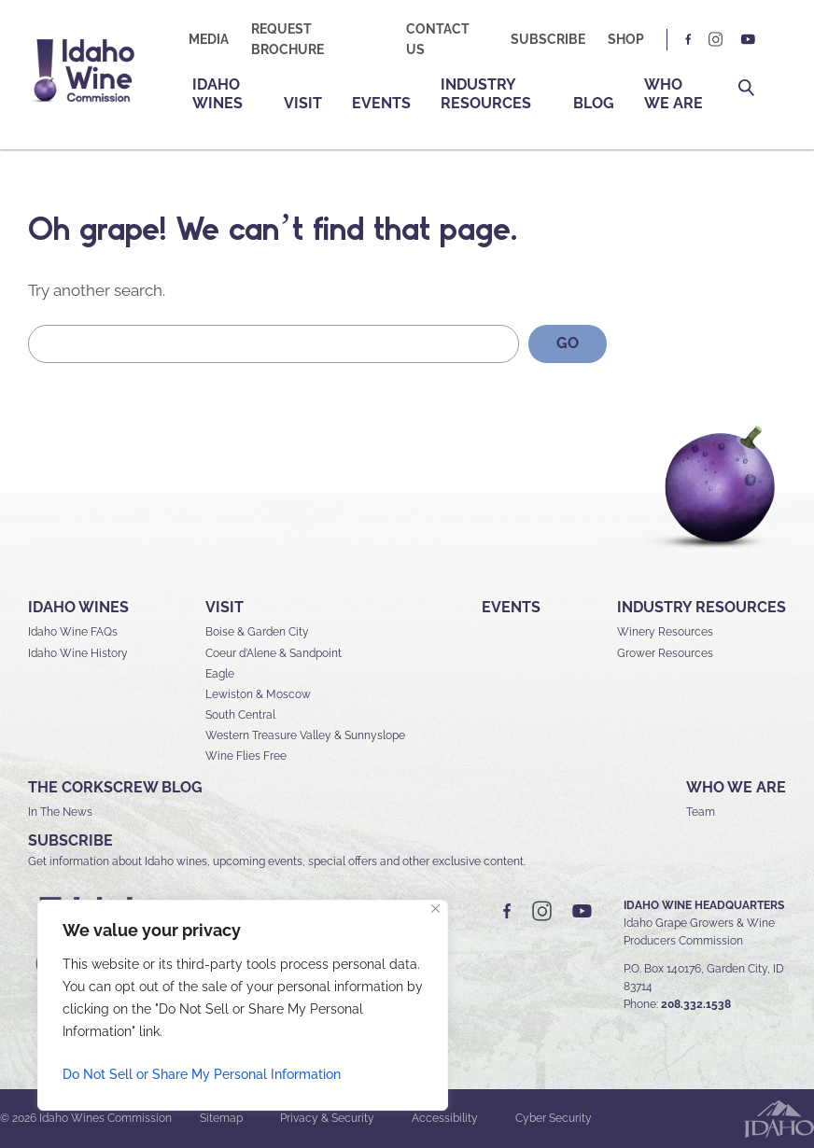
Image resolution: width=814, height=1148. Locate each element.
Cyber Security (553, 1118)
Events (381, 103)
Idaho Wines (217, 94)
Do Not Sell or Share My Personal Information (202, 1074)
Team (700, 812)
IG (716, 39)
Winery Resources (665, 631)
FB (689, 39)
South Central (240, 714)
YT (747, 39)
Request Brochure (287, 39)
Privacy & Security (327, 1118)
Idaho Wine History (78, 653)
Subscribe (548, 39)
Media (209, 39)
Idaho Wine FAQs (73, 631)
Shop (626, 39)
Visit (303, 103)
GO (567, 343)
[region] (242, 1005)
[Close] (435, 908)
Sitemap (221, 1118)
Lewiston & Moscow (258, 694)
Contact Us (438, 39)
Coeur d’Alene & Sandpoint (273, 653)
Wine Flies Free (246, 756)
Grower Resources (665, 653)
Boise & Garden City (257, 631)
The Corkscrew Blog (115, 787)
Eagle (219, 673)
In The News (60, 812)
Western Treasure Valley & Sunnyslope (305, 735)
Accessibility (445, 1118)
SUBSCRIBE (70, 840)
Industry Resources (486, 94)
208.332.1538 (696, 1004)
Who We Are (673, 94)
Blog (593, 103)
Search (746, 88)
